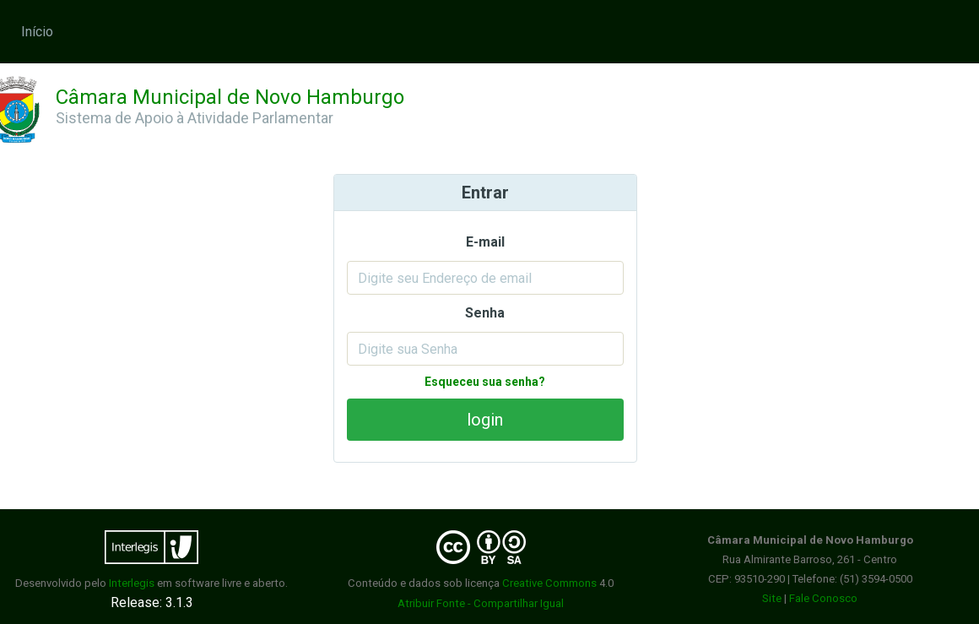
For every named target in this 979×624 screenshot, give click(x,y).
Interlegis (131, 583)
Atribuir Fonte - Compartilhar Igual (481, 603)
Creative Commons (549, 583)
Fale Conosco (823, 598)
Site (772, 598)
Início (37, 32)
